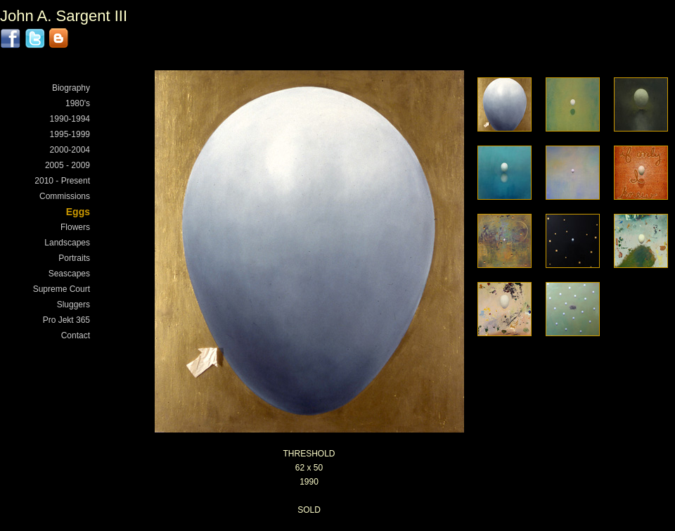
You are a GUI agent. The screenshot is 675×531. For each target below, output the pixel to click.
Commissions (64, 196)
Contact (75, 335)
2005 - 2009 (67, 165)
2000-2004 (70, 150)
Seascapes (69, 274)
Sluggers (73, 304)
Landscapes (67, 243)
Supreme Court (61, 289)
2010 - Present (62, 181)
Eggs (78, 211)
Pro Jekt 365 (66, 320)
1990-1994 (70, 119)
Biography (71, 88)
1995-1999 (70, 134)
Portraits (74, 258)
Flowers (75, 227)
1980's (77, 103)
